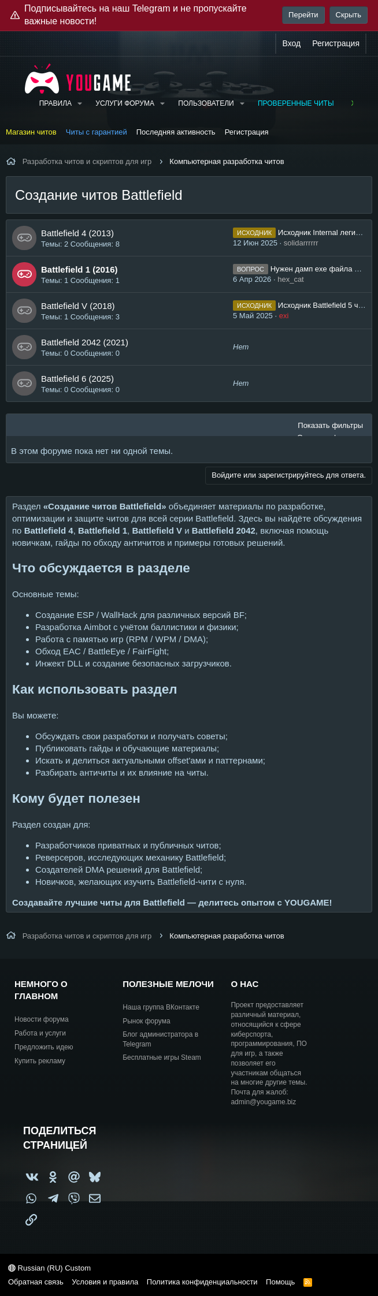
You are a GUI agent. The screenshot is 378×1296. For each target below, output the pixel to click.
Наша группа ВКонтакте (161, 1007)
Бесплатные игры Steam (162, 1057)
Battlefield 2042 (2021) (84, 342)
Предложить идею (43, 1047)
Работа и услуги (40, 1033)
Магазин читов (31, 132)
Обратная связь (36, 1282)
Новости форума (41, 1019)
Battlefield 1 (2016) (79, 269)
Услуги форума (124, 103)
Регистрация (247, 132)
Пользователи (206, 103)
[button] (80, 103)
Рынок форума (146, 1021)
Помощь (280, 1282)
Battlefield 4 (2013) (77, 233)
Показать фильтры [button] (330, 425)
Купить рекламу (39, 1061)
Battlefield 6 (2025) (77, 378)
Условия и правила (105, 1282)
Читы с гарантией (96, 132)
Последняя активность (176, 132)
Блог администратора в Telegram (160, 1039)
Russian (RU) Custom (49, 1268)
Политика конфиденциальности (202, 1282)
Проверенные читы (296, 103)
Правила (55, 103)
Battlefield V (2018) (78, 306)
